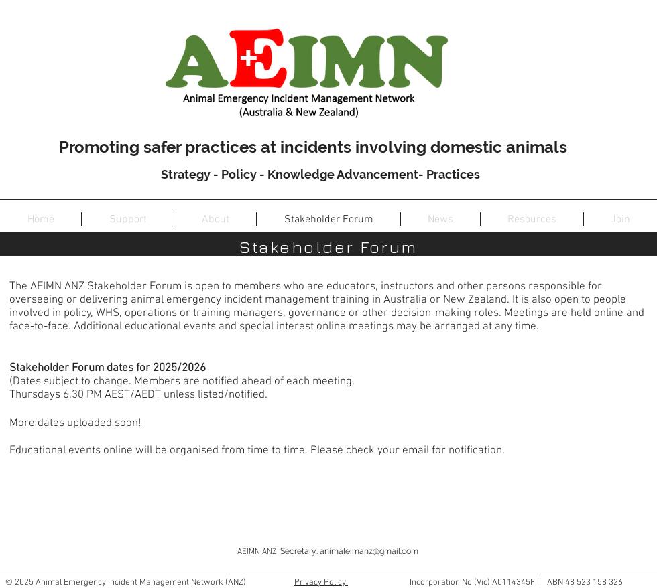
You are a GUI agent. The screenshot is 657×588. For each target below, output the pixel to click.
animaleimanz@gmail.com (369, 551)
